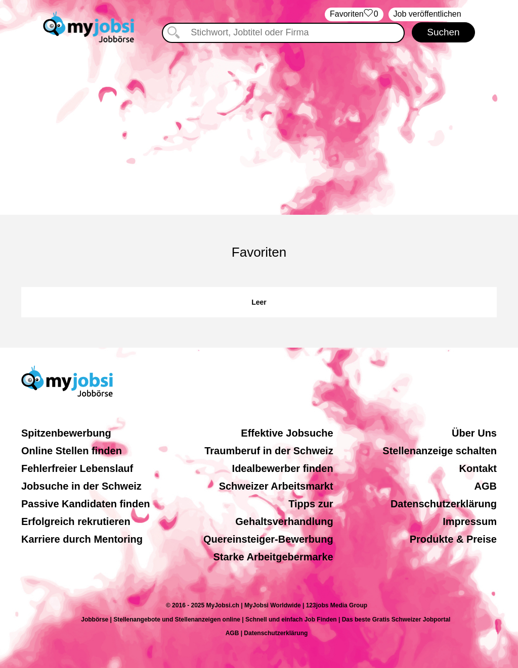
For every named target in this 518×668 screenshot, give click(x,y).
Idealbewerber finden (282, 468)
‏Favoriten (354, 14)
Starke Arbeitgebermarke (273, 556)
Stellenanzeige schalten (439, 450)
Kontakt (478, 468)
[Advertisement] (259, 129)
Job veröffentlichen (427, 14)
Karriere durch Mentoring (82, 539)
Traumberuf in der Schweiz (268, 450)
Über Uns (474, 433)
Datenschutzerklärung (444, 503)
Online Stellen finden (71, 450)
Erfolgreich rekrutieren (76, 521)
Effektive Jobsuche (287, 433)
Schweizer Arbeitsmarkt (276, 486)
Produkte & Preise (453, 539)
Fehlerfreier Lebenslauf (77, 468)
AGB (485, 486)
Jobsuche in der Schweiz (81, 486)
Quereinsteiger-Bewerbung (268, 539)
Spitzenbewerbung (66, 433)
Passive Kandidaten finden (85, 503)
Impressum (470, 521)
